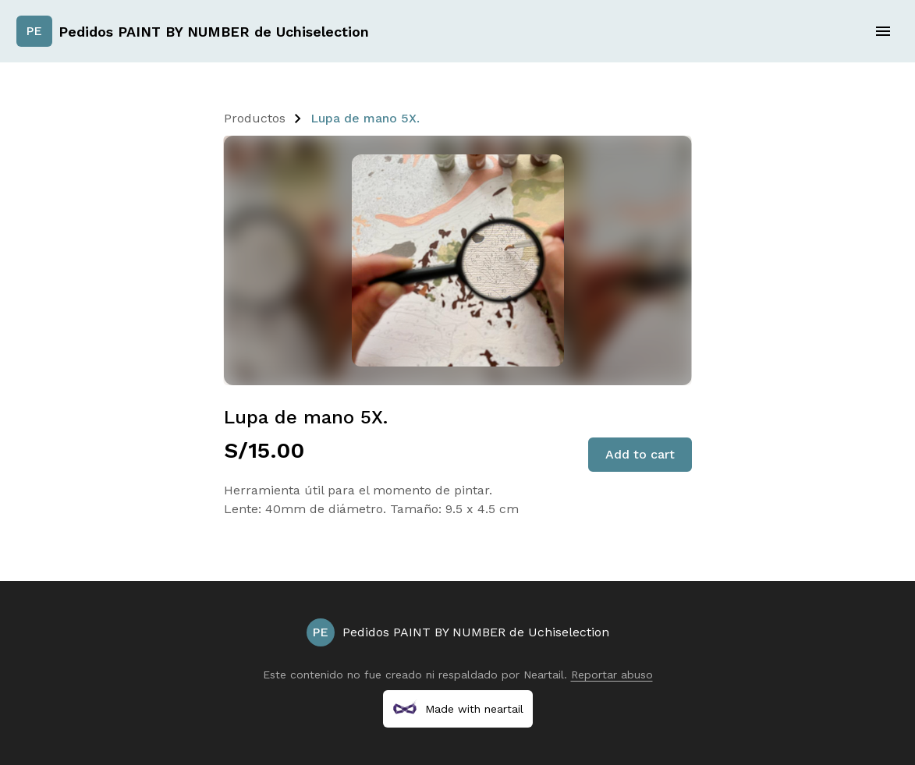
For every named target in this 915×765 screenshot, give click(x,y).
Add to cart (640, 454)
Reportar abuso (612, 674)
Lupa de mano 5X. (365, 118)
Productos (254, 118)
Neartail (543, 674)
